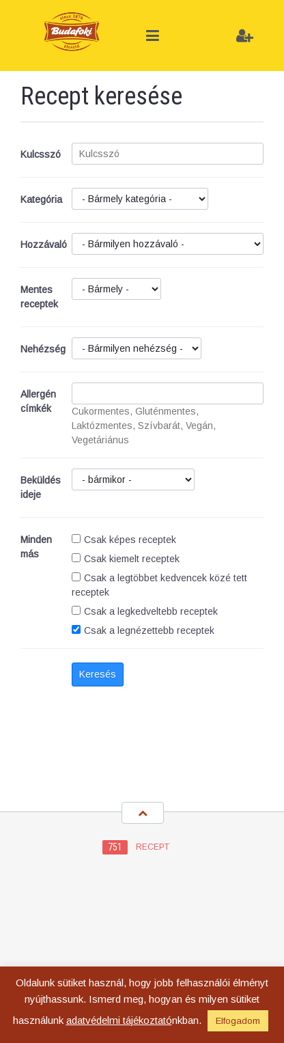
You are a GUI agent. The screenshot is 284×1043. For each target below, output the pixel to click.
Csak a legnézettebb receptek (143, 630)
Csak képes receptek (124, 539)
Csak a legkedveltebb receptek (145, 611)
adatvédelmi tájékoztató (119, 1020)
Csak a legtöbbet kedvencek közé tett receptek (159, 585)
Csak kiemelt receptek (126, 558)
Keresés (97, 674)
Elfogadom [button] (238, 1021)
